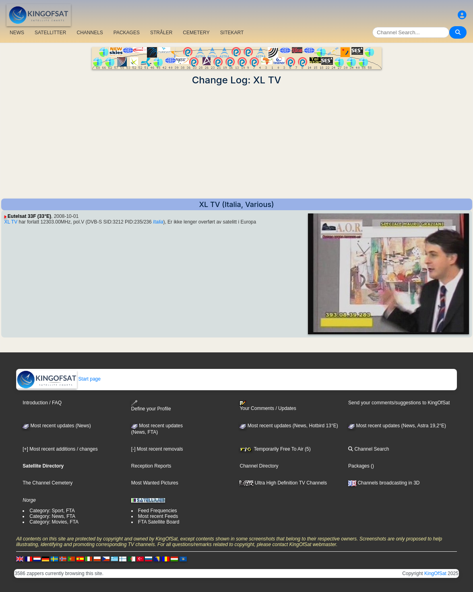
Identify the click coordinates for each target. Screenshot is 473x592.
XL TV (11, 222)
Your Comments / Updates (268, 406)
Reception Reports (151, 466)
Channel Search (368, 449)
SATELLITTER (50, 32)
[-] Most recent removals (157, 449)
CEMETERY (196, 32)
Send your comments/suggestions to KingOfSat (399, 403)
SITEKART (232, 32)
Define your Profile (151, 406)
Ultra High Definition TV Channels (283, 483)
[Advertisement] (236, 142)
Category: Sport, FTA (51, 510)
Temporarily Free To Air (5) (275, 449)
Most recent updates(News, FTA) (157, 429)
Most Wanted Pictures (154, 483)
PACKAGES (127, 32)
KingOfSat (435, 573)
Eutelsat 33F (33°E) (29, 216)
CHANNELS (89, 32)
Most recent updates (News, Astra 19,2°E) (397, 425)
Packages (359, 466)
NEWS (17, 32)
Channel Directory (259, 466)
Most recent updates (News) (57, 425)
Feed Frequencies (157, 510)
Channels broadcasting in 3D (383, 483)
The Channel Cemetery (47, 483)
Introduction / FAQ (42, 403)
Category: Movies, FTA (53, 522)
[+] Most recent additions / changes (60, 449)
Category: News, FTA (52, 516)
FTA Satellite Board (159, 522)
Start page (59, 379)
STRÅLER (161, 32)
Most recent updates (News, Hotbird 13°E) (289, 425)
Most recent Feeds (158, 516)
